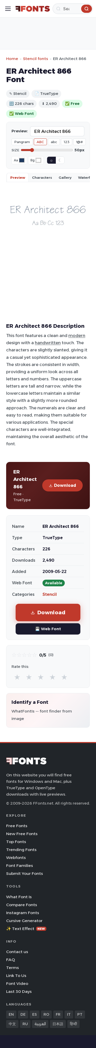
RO (46, 1014)
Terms (12, 967)
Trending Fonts (21, 849)
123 (66, 142)
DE (23, 1014)
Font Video (17, 983)
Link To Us (16, 975)
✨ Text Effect (26, 928)
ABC (40, 142)
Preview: (20, 131)
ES (34, 1014)
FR (58, 1014)
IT (69, 1014)
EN (11, 1014)
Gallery (65, 177)
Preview (17, 177)
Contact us (17, 951)
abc (54, 142)
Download (62, 485)
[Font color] (22, 160)
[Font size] (47, 150)
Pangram (22, 142)
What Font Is (19, 896)
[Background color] (38, 160)
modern (76, 335)
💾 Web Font (48, 628)
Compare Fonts (21, 904)
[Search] (72, 8)
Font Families (19, 865)
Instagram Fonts (22, 912)
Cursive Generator (24, 920)
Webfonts (16, 857)
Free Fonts (16, 825)
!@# (79, 142)
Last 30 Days (19, 991)
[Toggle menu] (8, 9)
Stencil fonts (35, 58)
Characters (42, 177)
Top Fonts (16, 841)
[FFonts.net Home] (32, 9)
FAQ (10, 959)
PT (79, 1014)
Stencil (49, 594)
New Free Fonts (22, 833)
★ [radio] (17, 677)
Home (12, 58)
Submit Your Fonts (24, 873)
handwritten (48, 342)
